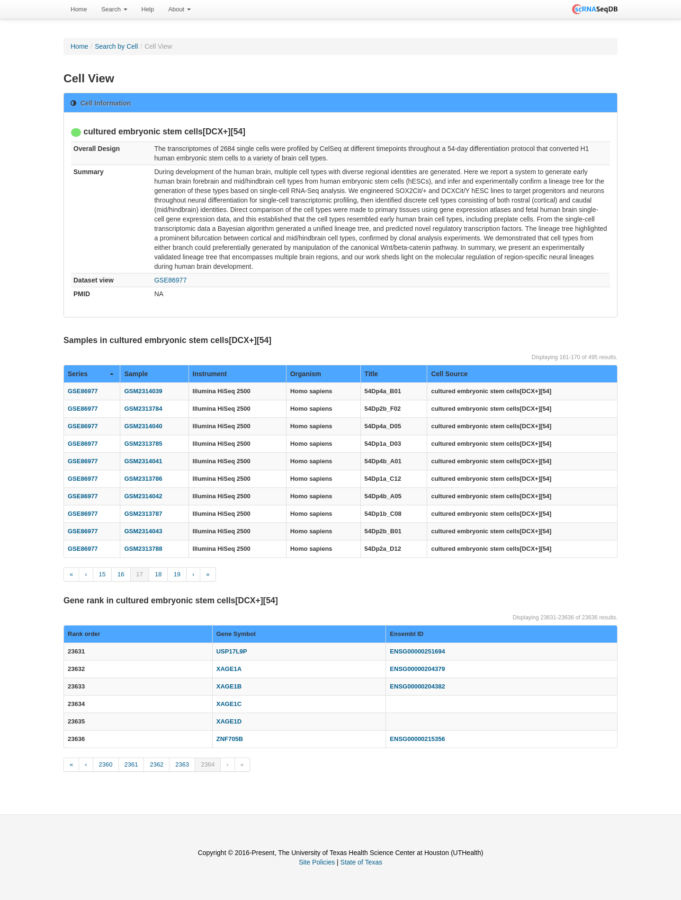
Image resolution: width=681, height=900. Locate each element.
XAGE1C (229, 703)
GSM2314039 (143, 391)
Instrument (210, 374)
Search (114, 9)
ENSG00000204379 (417, 668)
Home (79, 9)
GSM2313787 (143, 513)
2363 (182, 764)
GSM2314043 (143, 531)
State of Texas (361, 862)
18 (158, 574)
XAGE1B (229, 686)
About (179, 9)
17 (139, 574)
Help (148, 9)
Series (91, 374)
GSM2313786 (143, 478)
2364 (208, 764)
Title (371, 374)
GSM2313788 (143, 548)
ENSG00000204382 (417, 686)
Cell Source (449, 374)
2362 (156, 764)
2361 (131, 764)
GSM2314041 (143, 461)
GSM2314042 (143, 496)
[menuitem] (78, 9)
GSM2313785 (143, 443)
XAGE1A (229, 668)
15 (102, 574)
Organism (305, 374)
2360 (106, 764)
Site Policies (317, 862)
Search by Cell (116, 46)
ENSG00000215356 (417, 738)
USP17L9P (231, 651)
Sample (136, 374)
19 (176, 574)
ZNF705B (229, 738)
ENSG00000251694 (417, 651)
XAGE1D (229, 721)
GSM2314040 (143, 426)
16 (120, 574)
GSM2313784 (143, 408)
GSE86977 (170, 280)
